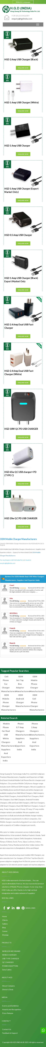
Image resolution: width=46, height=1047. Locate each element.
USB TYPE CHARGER (10, 958)
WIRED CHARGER (9, 955)
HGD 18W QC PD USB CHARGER (21, 428)
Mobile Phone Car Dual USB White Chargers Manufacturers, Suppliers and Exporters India (8, 742)
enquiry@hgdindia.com (7, 563)
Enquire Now (23, 68)
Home (4, 916)
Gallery (5, 924)
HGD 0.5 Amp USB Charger (18, 235)
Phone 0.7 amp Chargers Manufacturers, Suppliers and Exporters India (23, 736)
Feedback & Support (10, 1033)
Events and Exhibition (10, 1006)
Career (4, 931)
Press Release (7, 1013)
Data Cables (7, 970)
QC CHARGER (7, 962)
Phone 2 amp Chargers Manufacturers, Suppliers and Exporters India (37, 736)
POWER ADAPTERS (10, 966)
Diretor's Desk (7, 989)
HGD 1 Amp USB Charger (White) (21, 102)
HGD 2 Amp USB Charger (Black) (21, 59)
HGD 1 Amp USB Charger (17, 145)
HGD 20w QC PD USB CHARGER (20, 518)
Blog (4, 927)
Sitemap (5, 935)
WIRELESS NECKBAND (11, 951)
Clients (5, 920)
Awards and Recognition (11, 1009)
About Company (8, 986)
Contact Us (6, 1029)
